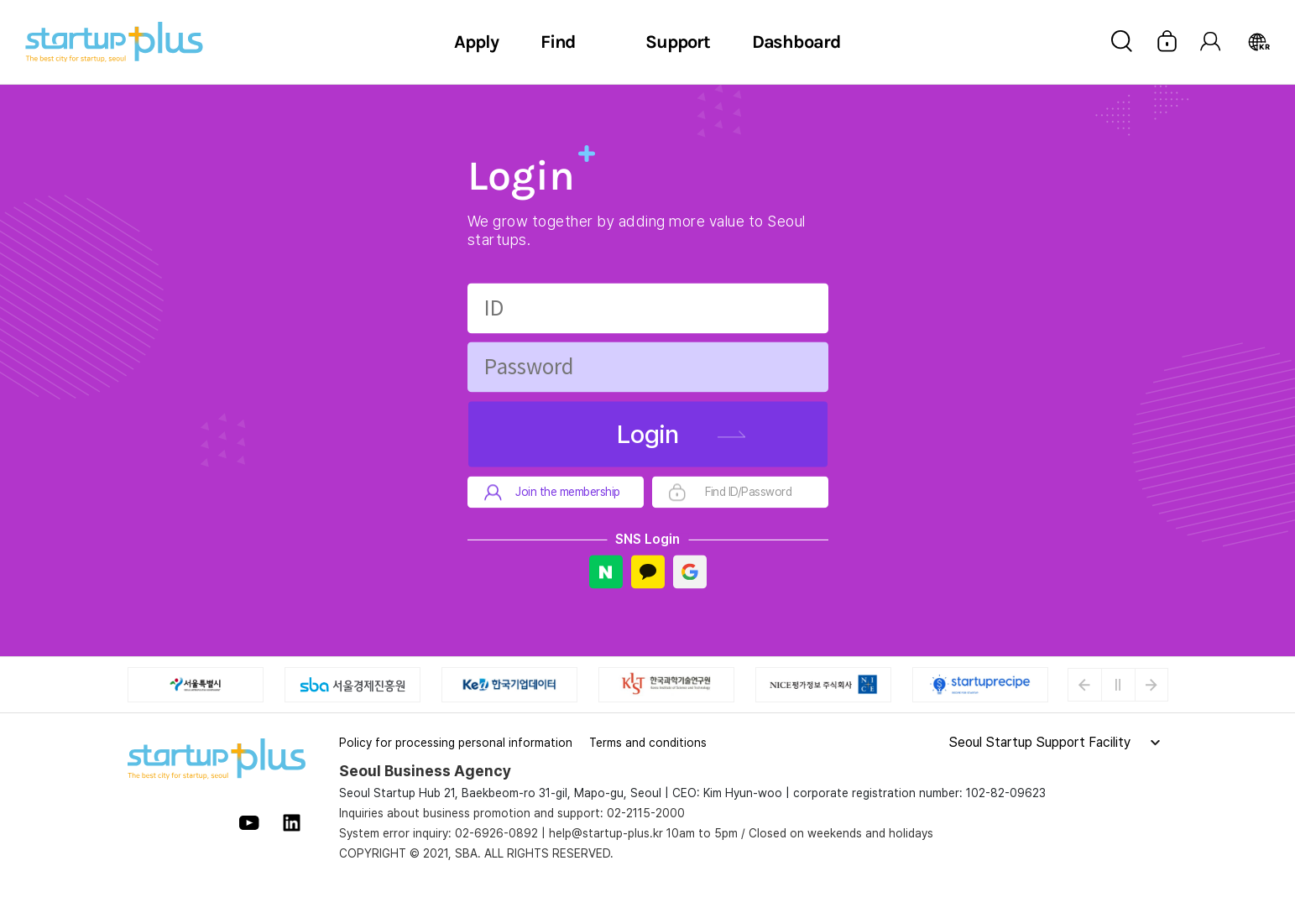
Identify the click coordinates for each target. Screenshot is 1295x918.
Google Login (690, 572)
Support (677, 42)
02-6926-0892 (496, 833)
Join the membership (567, 492)
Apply (476, 42)
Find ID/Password (748, 492)
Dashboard (796, 42)
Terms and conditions (648, 742)
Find (558, 42)
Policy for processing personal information (455, 742)
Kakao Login (648, 572)
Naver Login (606, 572)
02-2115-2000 (646, 813)
